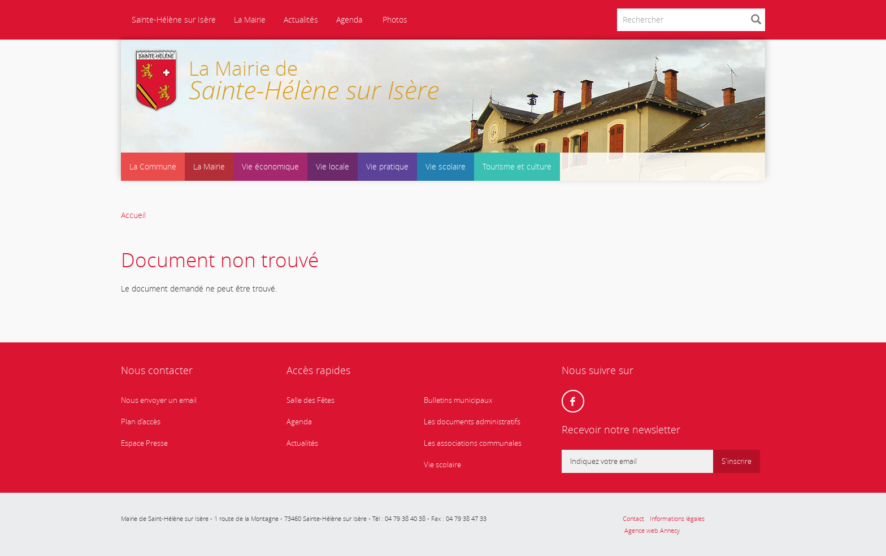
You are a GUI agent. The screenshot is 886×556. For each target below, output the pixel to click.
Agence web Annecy (651, 530)
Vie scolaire (445, 166)
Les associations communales (473, 443)
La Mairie (250, 19)
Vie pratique (387, 166)
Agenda (349, 19)
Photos (393, 19)
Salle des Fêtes (310, 400)
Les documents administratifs (472, 422)
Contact (633, 518)
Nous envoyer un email (159, 400)
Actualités (301, 19)
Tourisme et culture (517, 166)
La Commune (152, 166)
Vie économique (270, 166)
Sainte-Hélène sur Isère (172, 19)
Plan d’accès (140, 422)
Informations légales (677, 518)
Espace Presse (144, 443)
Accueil (133, 215)
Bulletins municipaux (458, 400)
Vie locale (332, 166)
